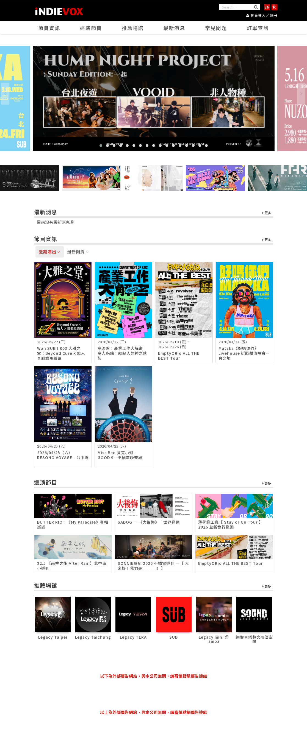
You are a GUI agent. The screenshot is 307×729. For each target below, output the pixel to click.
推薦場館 (133, 27)
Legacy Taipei (52, 637)
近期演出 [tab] (49, 252)
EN (267, 7)
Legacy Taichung (93, 637)
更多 (266, 213)
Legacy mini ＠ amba (214, 639)
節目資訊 (49, 27)
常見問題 (216, 27)
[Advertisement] (154, 694)
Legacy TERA (133, 637)
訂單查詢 (258, 27)
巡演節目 (91, 27)
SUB (173, 637)
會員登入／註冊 (261, 15)
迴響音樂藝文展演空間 (254, 639)
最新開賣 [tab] (78, 252)
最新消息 (174, 27)
